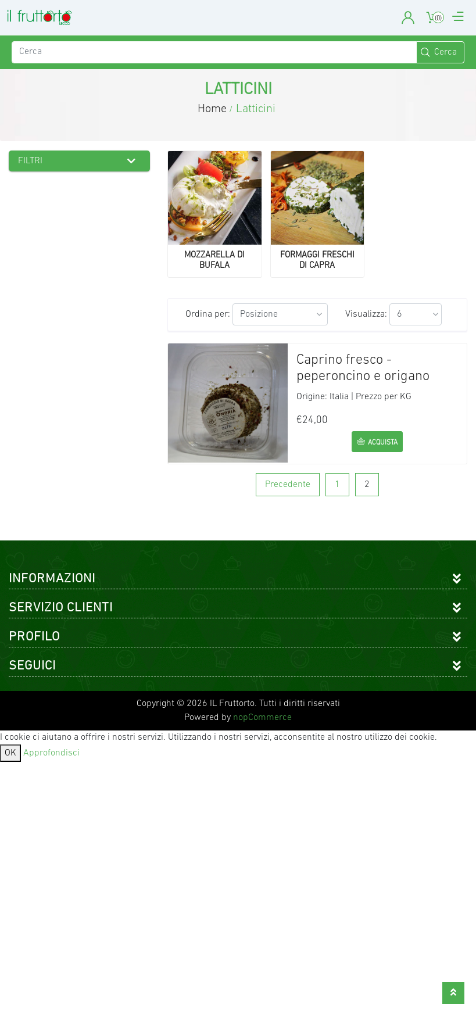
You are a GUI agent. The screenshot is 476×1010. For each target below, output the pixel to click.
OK (10, 753)
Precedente (287, 484)
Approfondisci (51, 753)
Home (212, 109)
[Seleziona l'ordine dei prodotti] (280, 314)
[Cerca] (214, 52)
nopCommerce (262, 717)
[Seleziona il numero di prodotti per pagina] (415, 314)
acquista (383, 442)
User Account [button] (408, 18)
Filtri (30, 161)
